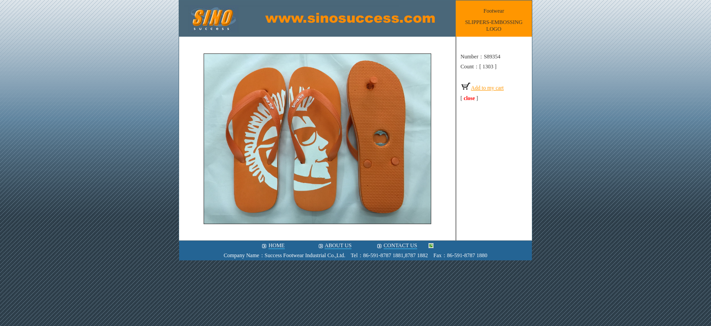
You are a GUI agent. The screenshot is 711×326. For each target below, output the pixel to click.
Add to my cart (482, 88)
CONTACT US (400, 245)
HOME (276, 245)
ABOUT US (338, 245)
